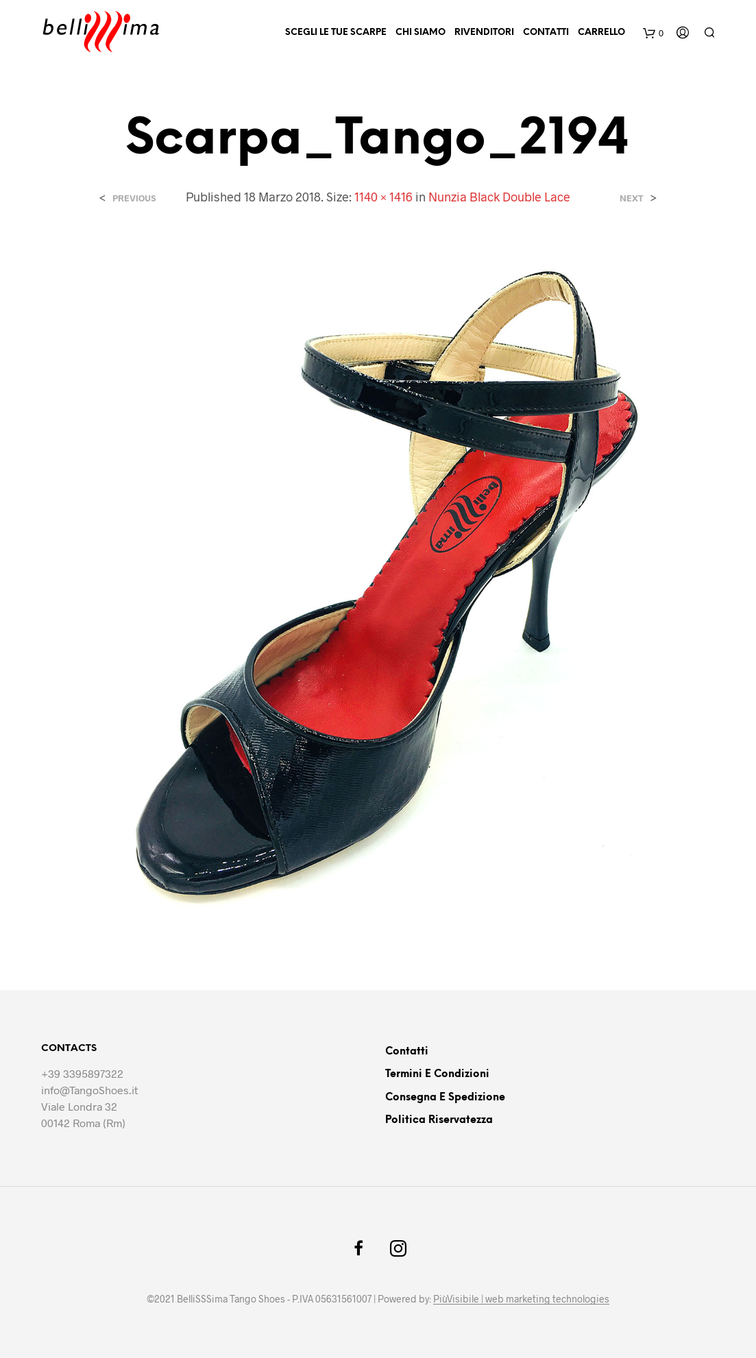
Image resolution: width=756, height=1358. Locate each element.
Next (632, 198)
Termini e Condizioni (437, 1074)
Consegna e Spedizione (445, 1097)
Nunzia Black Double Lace (499, 196)
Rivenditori (484, 32)
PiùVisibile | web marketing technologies (521, 1299)
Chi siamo (420, 32)
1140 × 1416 (383, 196)
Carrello (601, 32)
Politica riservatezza (439, 1120)
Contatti (546, 32)
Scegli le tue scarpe (336, 32)
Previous (134, 198)
